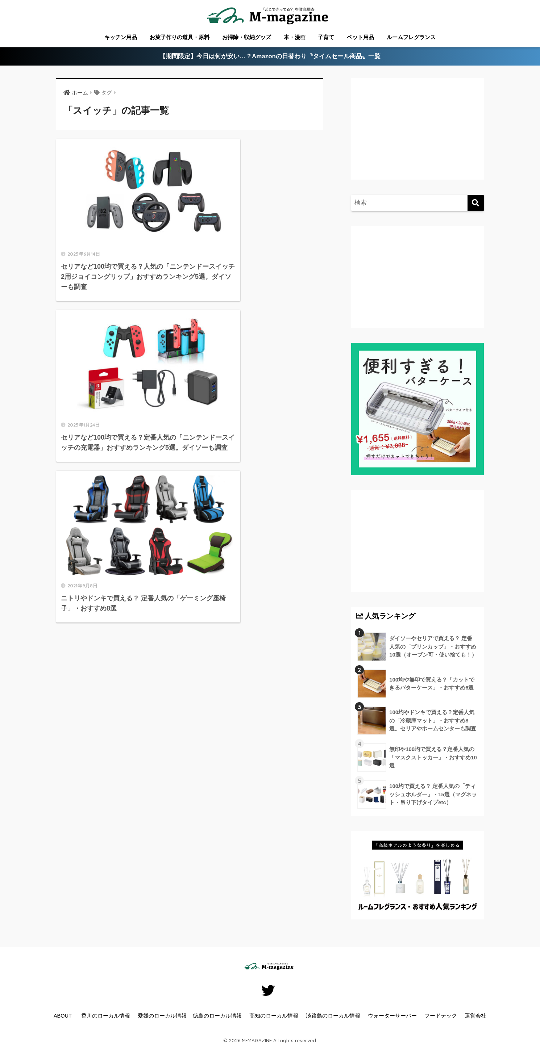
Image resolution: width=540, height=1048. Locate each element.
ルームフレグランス (411, 37)
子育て (326, 37)
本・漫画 (295, 37)
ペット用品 (360, 37)
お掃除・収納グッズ (246, 37)
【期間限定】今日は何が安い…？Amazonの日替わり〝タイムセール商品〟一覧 (270, 56)
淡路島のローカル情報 (333, 1016)
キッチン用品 (120, 37)
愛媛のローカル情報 (162, 1016)
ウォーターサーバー (392, 1016)
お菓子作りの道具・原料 (179, 37)
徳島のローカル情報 (217, 1016)
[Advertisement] (416, 136)
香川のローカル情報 (105, 1016)
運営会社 (475, 1016)
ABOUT (63, 1016)
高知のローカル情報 (273, 1016)
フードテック (440, 1016)
